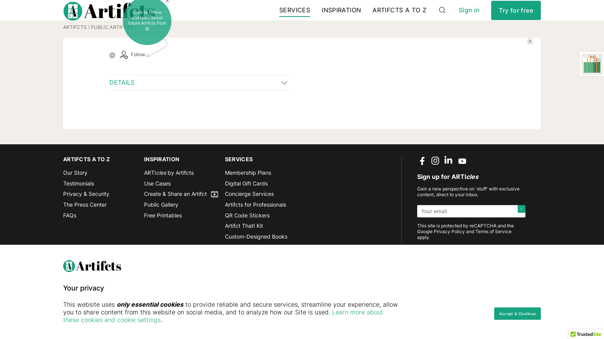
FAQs (69, 237)
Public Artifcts (112, 49)
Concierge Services (249, 216)
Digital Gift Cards (246, 205)
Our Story (75, 195)
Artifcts (75, 49)
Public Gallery (161, 227)
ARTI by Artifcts (169, 195)
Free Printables (163, 237)
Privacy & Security (86, 216)
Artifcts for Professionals (255, 227)
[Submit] (519, 233)
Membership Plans (248, 195)
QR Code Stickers (247, 237)
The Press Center (85, 227)
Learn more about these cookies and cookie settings (156, 320)
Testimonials (78, 205)
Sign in (469, 19)
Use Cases (157, 205)
